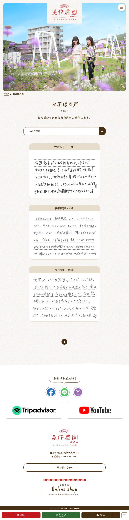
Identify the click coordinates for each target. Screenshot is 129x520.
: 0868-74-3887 (69, 456)
